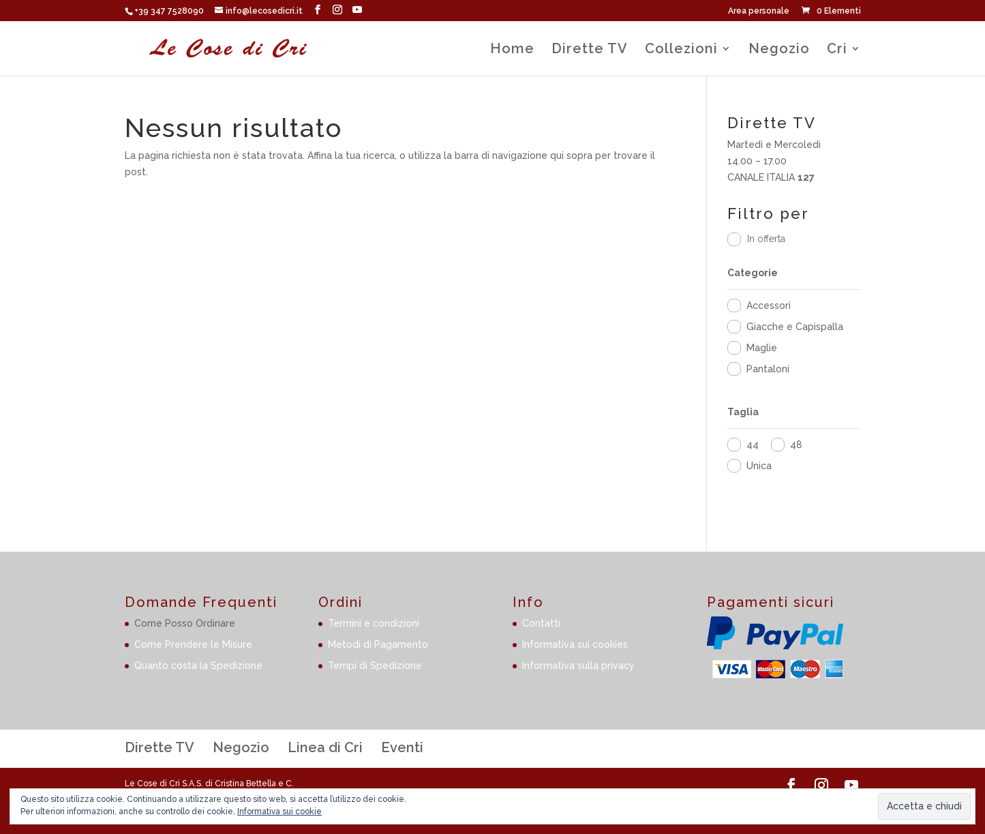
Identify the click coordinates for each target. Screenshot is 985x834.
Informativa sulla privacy (578, 665)
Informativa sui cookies (575, 644)
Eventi (402, 747)
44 (752, 444)
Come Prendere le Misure (193, 644)
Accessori (768, 305)
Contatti (541, 623)
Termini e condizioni (373, 623)
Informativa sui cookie (279, 811)
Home (512, 50)
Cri (837, 50)
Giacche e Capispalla (794, 326)
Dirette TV (589, 50)
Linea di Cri (325, 747)
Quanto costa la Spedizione (198, 665)
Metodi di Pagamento (378, 644)
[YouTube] (357, 10)
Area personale (758, 11)
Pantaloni (767, 368)
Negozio (779, 50)
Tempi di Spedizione (375, 665)
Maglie (761, 347)
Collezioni (681, 50)
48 (796, 444)
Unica (759, 465)
